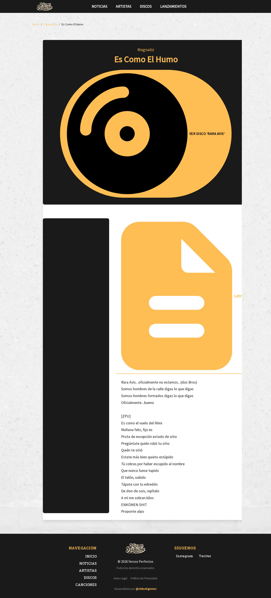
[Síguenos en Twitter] (226, 6)
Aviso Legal (120, 578)
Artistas (123, 6)
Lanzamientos (173, 6)
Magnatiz (145, 49)
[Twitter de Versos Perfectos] (204, 556)
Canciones (86, 584)
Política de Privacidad (144, 578)
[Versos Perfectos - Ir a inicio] (44, 6)
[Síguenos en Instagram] (233, 6)
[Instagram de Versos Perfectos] (183, 556)
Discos (146, 6)
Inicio (91, 556)
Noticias (99, 6)
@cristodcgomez (146, 589)
